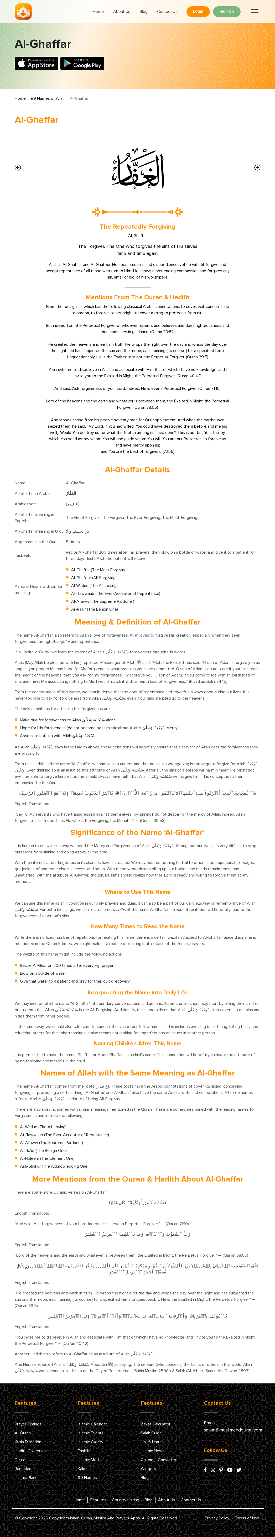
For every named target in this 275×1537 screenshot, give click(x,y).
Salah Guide (151, 1433)
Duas (19, 1460)
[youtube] (229, 1470)
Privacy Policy (217, 1518)
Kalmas (84, 1469)
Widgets (148, 1469)
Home (98, 11)
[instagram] (213, 1470)
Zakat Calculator (155, 1424)
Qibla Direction (28, 1442)
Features (98, 1500)
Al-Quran (23, 1433)
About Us (121, 11)
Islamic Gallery (90, 1442)
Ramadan (23, 1469)
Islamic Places (27, 1478)
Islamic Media (90, 1460)
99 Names (87, 1478)
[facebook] (205, 1470)
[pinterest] (221, 1470)
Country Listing (125, 1500)
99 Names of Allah (48, 98)
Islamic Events (90, 1433)
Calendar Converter (158, 1460)
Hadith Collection (30, 1451)
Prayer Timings (28, 1424)
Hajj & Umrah (152, 1442)
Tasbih (83, 1451)
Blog (144, 11)
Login (198, 11)
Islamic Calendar (92, 1424)
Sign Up (227, 11)
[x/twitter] (239, 1470)
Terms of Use (247, 1518)
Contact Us (167, 11)
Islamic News (152, 1451)
